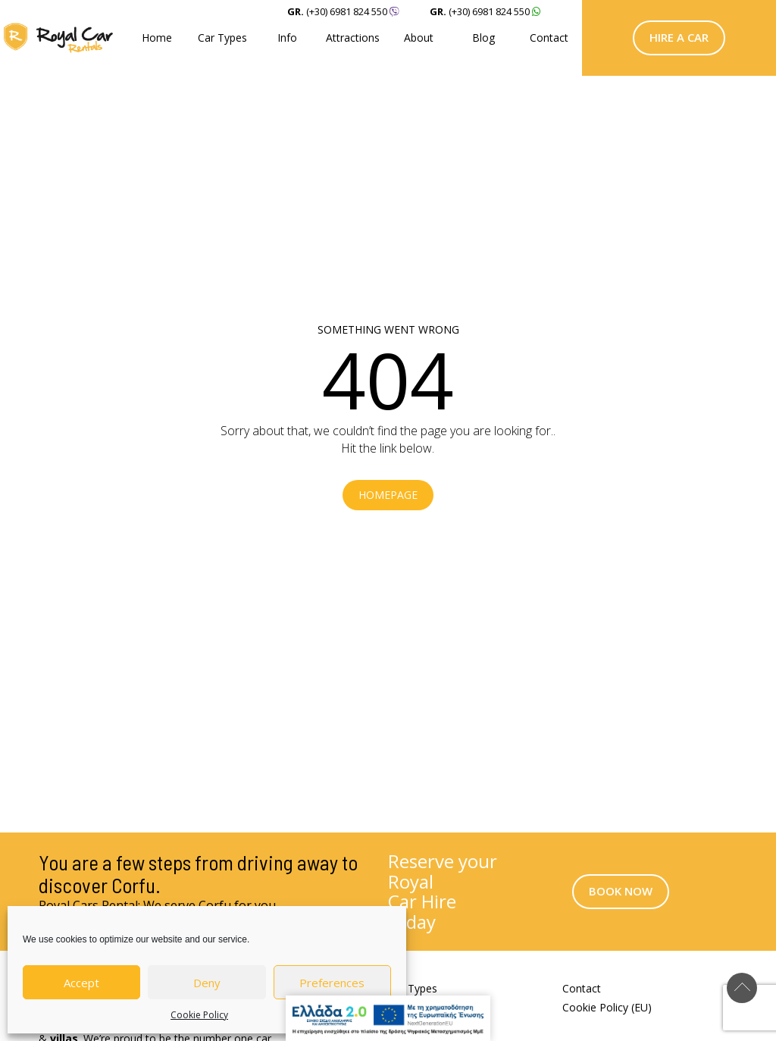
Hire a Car (679, 37)
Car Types (222, 37)
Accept (81, 982)
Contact (549, 37)
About (418, 37)
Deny (207, 982)
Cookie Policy (199, 1014)
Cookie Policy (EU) (607, 1007)
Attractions (353, 37)
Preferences (332, 982)
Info (287, 37)
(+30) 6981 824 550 (489, 11)
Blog (483, 37)
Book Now (620, 890)
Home (157, 37)
